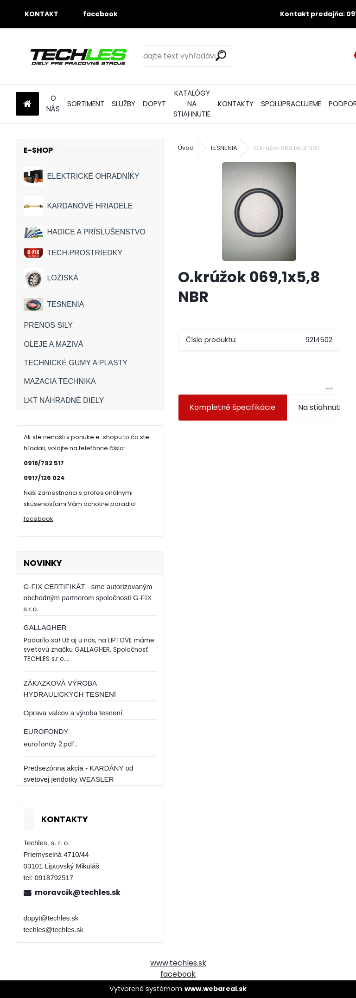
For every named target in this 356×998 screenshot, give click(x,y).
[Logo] (79, 56)
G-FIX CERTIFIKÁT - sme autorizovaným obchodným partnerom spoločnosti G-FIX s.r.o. (88, 598)
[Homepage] (27, 104)
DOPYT (154, 104)
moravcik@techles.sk (78, 892)
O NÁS (53, 103)
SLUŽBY (123, 104)
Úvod (186, 147)
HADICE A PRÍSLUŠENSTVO (85, 232)
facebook (38, 518)
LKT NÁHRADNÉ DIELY (64, 400)
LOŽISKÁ (51, 278)
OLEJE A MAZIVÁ (53, 344)
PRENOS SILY (48, 325)
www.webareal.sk (215, 988)
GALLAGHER (45, 627)
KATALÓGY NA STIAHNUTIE (191, 103)
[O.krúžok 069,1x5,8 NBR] (259, 211)
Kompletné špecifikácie (232, 407)
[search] (221, 55)
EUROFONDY (46, 731)
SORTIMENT (85, 104)
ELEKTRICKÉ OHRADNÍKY (81, 176)
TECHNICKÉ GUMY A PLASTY (75, 363)
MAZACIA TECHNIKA (59, 381)
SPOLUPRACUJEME (291, 104)
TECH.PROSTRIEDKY (73, 253)
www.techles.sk (178, 963)
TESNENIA (54, 304)
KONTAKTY (236, 104)
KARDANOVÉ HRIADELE (78, 206)
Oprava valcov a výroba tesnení (73, 713)
